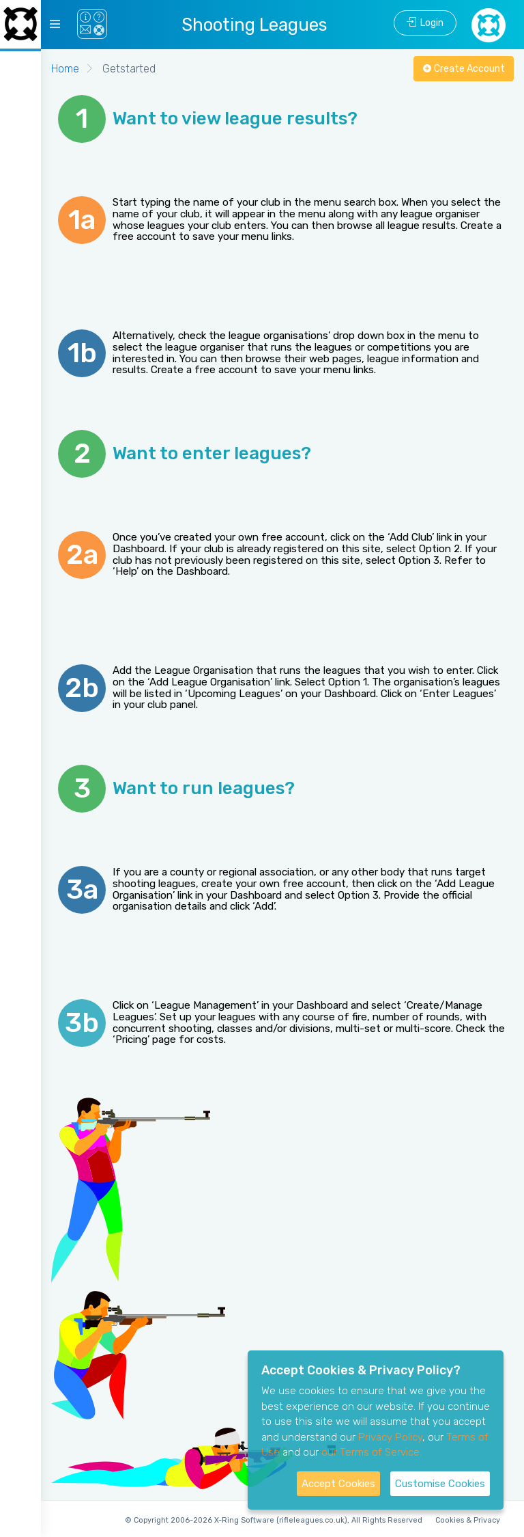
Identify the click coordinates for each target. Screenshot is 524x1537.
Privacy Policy (390, 1437)
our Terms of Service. (371, 1452)
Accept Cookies (338, 1484)
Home (65, 68)
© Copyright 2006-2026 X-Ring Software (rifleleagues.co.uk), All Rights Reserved (273, 1520)
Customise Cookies (440, 1484)
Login (425, 23)
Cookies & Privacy (467, 1520)
